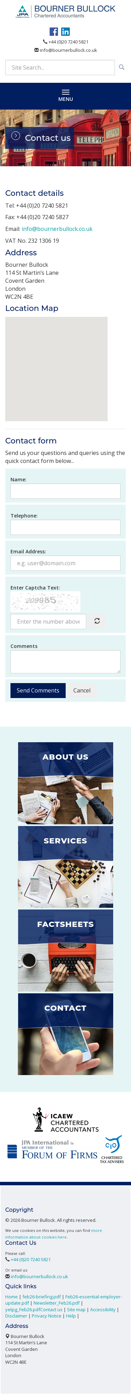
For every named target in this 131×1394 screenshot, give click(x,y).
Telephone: (24, 515)
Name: (18, 479)
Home (11, 1296)
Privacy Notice (46, 1315)
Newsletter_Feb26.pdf (57, 1302)
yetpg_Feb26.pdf (22, 1309)
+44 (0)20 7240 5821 (65, 41)
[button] (56, 361)
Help (71, 1315)
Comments (23, 645)
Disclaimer (16, 1315)
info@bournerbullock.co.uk (65, 49)
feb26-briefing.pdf (41, 1296)
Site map (76, 1309)
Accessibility (103, 1309)
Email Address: (28, 551)
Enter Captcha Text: (35, 587)
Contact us (51, 1309)
